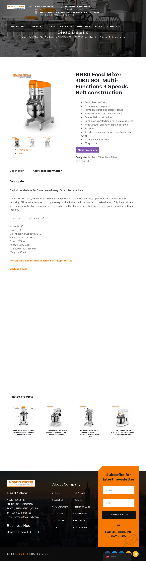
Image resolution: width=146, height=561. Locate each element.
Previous (23, 149)
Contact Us (113, 26)
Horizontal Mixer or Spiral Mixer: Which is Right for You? (42, 260)
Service (78, 499)
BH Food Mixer (48, 37)
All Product (80, 493)
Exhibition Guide (82, 506)
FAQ (56, 527)
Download (80, 520)
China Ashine (81, 527)
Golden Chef (17, 26)
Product (66, 26)
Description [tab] (17, 170)
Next (21, 153)
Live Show (59, 513)
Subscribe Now (119, 514)
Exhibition (83, 26)
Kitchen (50, 26)
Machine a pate (18, 268)
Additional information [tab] (47, 170)
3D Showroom (61, 506)
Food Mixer (33, 37)
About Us (58, 499)
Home (24, 37)
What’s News (81, 513)
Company (35, 26)
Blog (98, 26)
